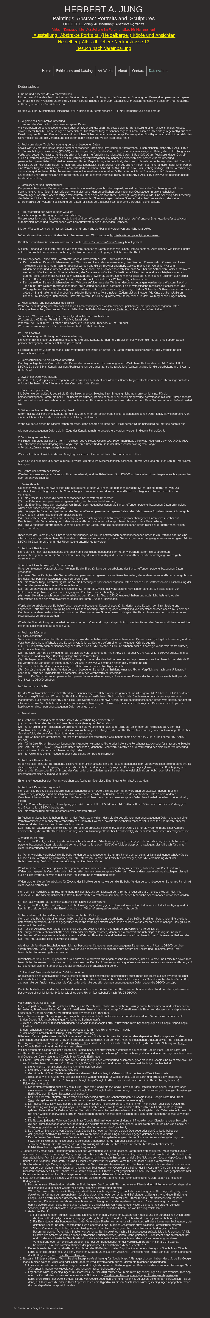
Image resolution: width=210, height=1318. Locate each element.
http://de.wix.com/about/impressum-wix (135, 235)
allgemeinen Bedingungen (91, 1167)
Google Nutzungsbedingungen (47, 1019)
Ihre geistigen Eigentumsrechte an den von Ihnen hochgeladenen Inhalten (112, 1039)
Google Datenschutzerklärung (46, 1033)
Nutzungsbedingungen (72, 1093)
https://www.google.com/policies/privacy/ (51, 447)
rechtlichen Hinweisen (73, 1255)
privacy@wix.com (118, 309)
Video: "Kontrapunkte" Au (71, 29)
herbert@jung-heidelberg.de (143, 111)
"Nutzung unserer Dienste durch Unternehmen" (144, 1184)
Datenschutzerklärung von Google (77, 1278)
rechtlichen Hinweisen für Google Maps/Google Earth (61, 1029)
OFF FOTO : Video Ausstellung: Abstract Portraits (103, 24)
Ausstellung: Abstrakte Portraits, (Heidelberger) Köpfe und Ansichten (103, 35)
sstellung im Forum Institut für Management (122, 29)
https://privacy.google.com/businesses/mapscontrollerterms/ (79, 1268)
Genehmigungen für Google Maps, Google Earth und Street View (127, 1076)
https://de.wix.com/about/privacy (103, 242)
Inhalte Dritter (79, 1043)
